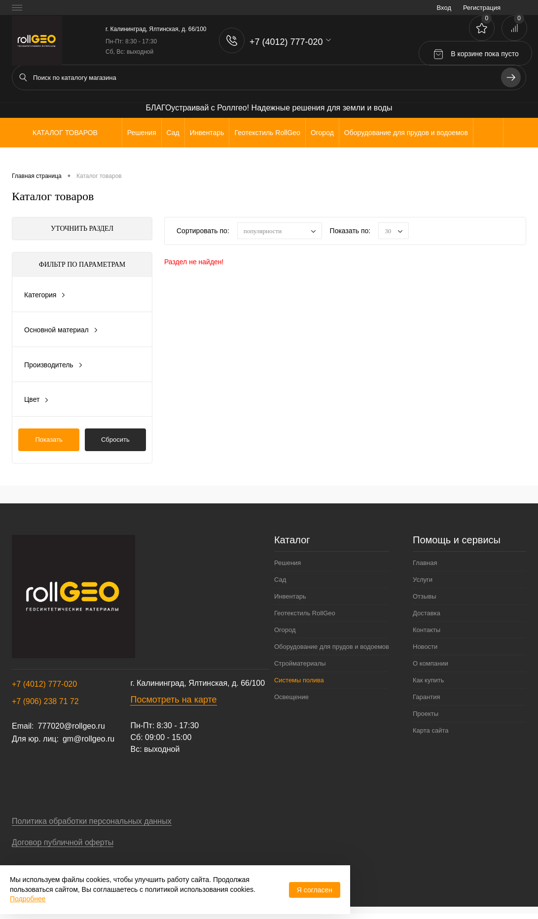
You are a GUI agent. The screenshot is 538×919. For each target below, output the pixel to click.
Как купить (428, 680)
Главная (425, 562)
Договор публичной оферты (62, 842)
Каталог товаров (64, 132)
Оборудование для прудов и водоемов (331, 646)
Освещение (291, 697)
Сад (280, 579)
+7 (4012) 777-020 (44, 684)
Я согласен (314, 890)
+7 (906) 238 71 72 (45, 701)
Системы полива (299, 680)
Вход (444, 7)
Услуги (422, 579)
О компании (430, 663)
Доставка (426, 613)
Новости (425, 646)
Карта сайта (430, 730)
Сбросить (115, 439)
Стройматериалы (300, 663)
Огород (285, 630)
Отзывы (424, 596)
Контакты (426, 630)
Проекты (425, 713)
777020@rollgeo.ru (71, 726)
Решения (287, 562)
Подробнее (28, 899)
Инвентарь (290, 596)
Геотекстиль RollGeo (304, 613)
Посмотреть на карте (173, 700)
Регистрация (482, 7)
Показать (49, 439)
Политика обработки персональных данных (92, 821)
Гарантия (426, 697)
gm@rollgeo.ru (88, 739)
